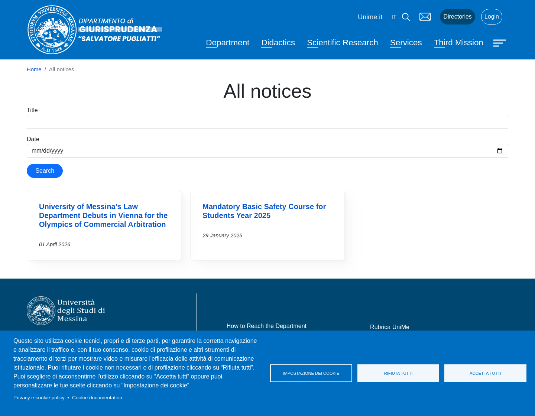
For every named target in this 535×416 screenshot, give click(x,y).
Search (44, 171)
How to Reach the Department (267, 326)
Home (34, 69)
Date (33, 139)
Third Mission (458, 42)
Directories (457, 16)
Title (32, 110)
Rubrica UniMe (389, 327)
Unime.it (370, 17)
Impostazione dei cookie (311, 373)
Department (227, 42)
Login (491, 16)
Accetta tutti (485, 373)
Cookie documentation (97, 397)
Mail (425, 17)
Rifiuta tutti (398, 373)
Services (406, 42)
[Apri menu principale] (500, 42)
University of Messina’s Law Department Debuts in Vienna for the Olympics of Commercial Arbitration (103, 215)
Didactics (278, 42)
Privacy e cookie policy (39, 397)
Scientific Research (342, 42)
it (393, 17)
